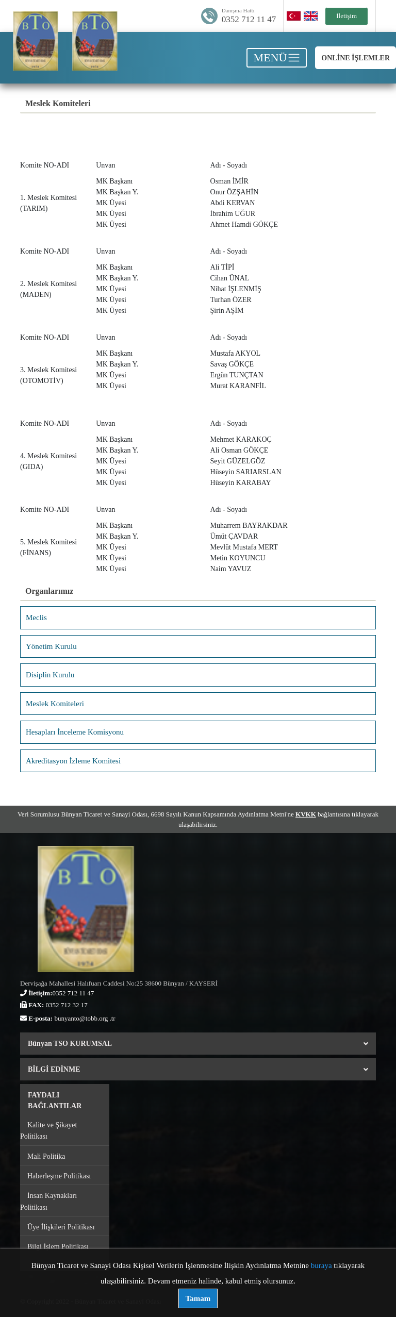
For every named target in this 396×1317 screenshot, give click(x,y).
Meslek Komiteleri (55, 703)
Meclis (36, 617)
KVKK (305, 814)
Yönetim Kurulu (51, 646)
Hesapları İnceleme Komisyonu (75, 732)
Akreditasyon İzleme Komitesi (73, 761)
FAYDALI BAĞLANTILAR (54, 1100)
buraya (321, 1265)
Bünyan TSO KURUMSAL (198, 1043)
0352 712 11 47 (249, 19)
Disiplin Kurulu (50, 675)
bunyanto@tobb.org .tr (84, 1018)
